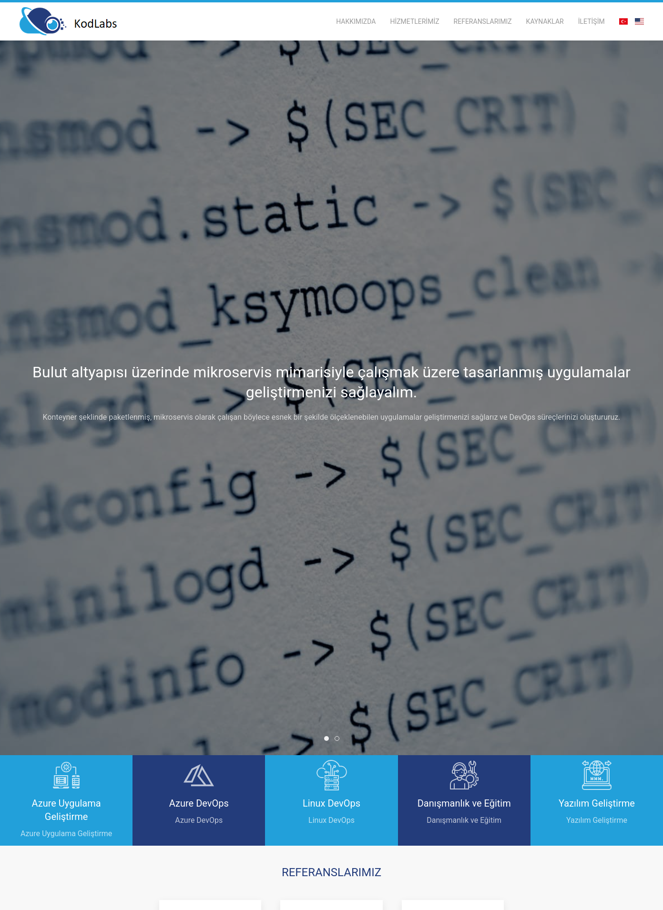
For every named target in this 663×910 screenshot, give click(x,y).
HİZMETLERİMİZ (414, 21)
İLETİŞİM (591, 21)
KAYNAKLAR (545, 21)
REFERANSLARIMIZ (483, 21)
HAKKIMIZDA (356, 21)
